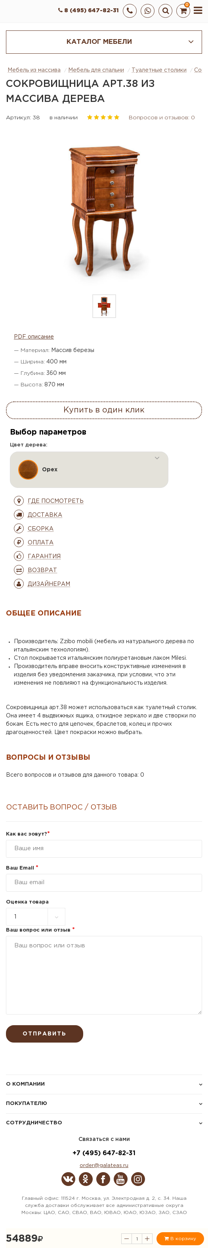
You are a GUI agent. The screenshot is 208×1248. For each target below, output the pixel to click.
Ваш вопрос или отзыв (40, 930)
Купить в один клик (104, 410)
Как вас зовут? (28, 834)
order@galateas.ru (104, 1165)
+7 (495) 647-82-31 (104, 1153)
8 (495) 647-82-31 (88, 10)
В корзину (180, 1238)
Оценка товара (27, 902)
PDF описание (34, 337)
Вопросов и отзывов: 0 (162, 117)
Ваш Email (22, 868)
